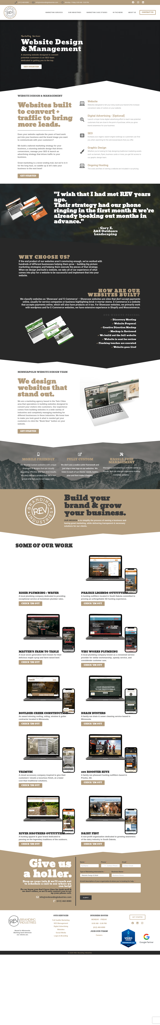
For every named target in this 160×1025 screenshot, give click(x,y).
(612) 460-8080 (99, 928)
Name (82, 862)
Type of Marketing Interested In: (92, 872)
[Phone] (110, 866)
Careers (99, 935)
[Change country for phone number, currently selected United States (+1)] (103, 866)
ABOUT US (132, 12)
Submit (86, 898)
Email (124, 862)
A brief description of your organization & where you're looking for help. (107, 882)
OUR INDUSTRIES (75, 12)
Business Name (118, 872)
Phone (104, 862)
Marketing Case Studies (97, 12)
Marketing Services (55, 12)
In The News (118, 12)
